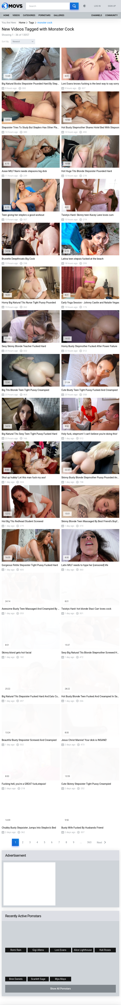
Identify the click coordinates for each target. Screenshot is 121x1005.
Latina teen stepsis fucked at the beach (82, 258)
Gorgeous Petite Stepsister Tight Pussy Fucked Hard (30, 565)
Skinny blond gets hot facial (16, 652)
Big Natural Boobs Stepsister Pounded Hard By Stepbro (31, 83)
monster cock (45, 22)
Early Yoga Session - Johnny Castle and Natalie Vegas (90, 302)
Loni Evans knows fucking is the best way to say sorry (90, 83)
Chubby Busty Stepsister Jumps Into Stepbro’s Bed (29, 827)
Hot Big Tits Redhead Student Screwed (22, 521)
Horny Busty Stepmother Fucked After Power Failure (89, 346)
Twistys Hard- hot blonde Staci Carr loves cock (86, 608)
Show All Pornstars (60, 988)
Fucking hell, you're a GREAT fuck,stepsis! (24, 783)
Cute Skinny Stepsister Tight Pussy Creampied (86, 783)
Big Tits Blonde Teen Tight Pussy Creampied (25, 390)
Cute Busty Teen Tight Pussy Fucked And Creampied (89, 390)
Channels (96, 15)
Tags (31, 22)
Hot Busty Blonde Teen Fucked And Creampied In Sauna (90, 696)
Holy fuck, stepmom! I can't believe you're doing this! (89, 433)
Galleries (59, 15)
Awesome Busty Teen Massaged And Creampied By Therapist (31, 608)
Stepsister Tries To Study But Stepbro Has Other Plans (31, 127)
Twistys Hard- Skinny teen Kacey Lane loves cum (87, 215)
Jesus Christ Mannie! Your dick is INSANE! (84, 740)
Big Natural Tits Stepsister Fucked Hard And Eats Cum (31, 696)
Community (111, 15)
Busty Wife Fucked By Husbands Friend (82, 827)
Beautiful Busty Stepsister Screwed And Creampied (29, 740)
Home (6, 15)
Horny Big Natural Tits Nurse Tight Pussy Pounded (29, 302)
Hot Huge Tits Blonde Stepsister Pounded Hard (86, 171)
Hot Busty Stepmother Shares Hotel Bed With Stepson (90, 127)
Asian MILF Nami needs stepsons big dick (24, 171)
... (81, 842)
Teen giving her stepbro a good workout (23, 215)
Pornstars (44, 15)
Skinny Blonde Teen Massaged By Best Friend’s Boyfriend (90, 521)
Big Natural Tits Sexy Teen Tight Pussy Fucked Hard (29, 433)
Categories (29, 15)
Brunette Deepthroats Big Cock (18, 258)
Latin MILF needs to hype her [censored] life (84, 565)
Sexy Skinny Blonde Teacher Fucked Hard (24, 346)
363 (89, 842)
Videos (16, 15)
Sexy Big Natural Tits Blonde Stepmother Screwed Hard (90, 652)
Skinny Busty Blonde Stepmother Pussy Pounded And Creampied (90, 477)
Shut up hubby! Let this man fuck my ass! (24, 477)
